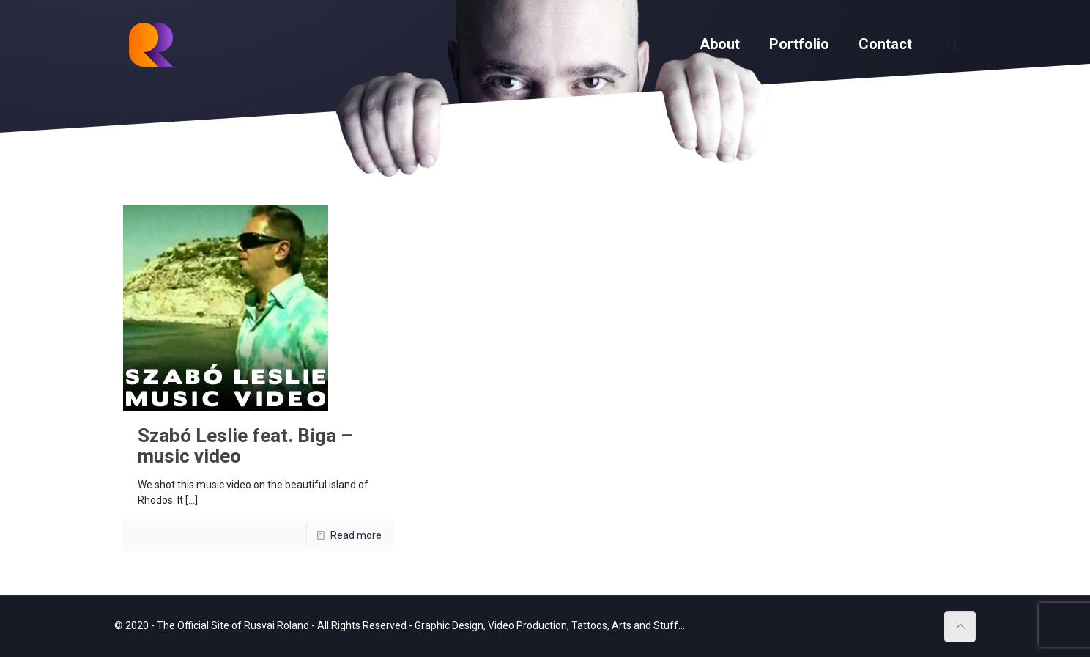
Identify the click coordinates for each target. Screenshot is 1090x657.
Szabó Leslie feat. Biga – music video (245, 446)
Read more (356, 535)
